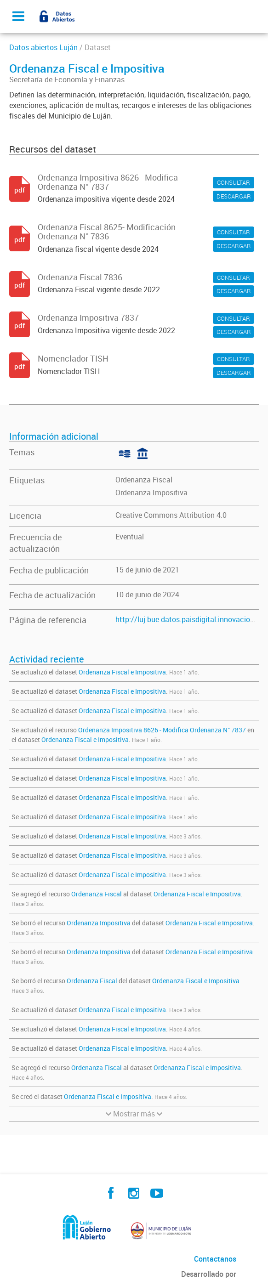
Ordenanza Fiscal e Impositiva (122, 672)
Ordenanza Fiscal (143, 480)
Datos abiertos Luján (43, 47)
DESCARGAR (234, 196)
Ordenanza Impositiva (151, 492)
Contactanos (215, 1259)
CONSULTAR (233, 182)
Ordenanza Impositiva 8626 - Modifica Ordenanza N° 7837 (162, 729)
